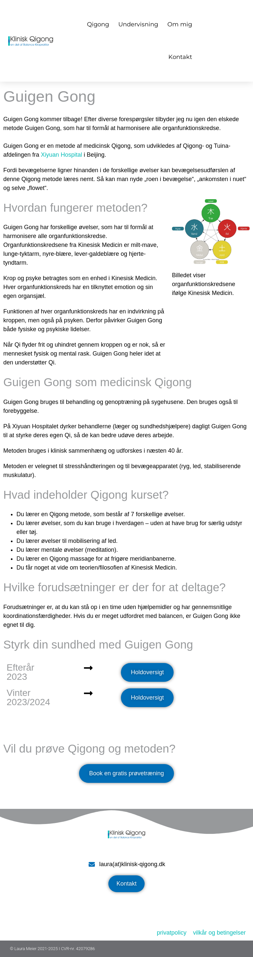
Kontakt (180, 57)
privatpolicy (171, 932)
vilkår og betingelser (219, 932)
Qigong (98, 24)
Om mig (179, 24)
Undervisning (138, 24)
